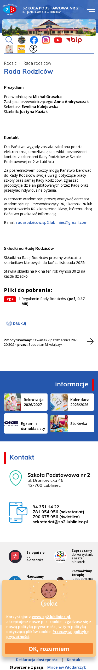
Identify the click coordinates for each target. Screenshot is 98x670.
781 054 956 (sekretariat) (58, 512)
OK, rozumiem (49, 648)
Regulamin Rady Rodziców (53, 301)
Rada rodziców (37, 63)
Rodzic (10, 63)
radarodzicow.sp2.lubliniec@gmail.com (52, 222)
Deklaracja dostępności (37, 659)
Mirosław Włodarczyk (66, 667)
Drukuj (19, 323)
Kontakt (74, 659)
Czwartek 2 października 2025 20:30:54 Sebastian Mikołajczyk (41, 342)
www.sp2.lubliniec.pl (51, 616)
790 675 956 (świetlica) (56, 517)
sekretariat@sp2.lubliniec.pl (60, 522)
